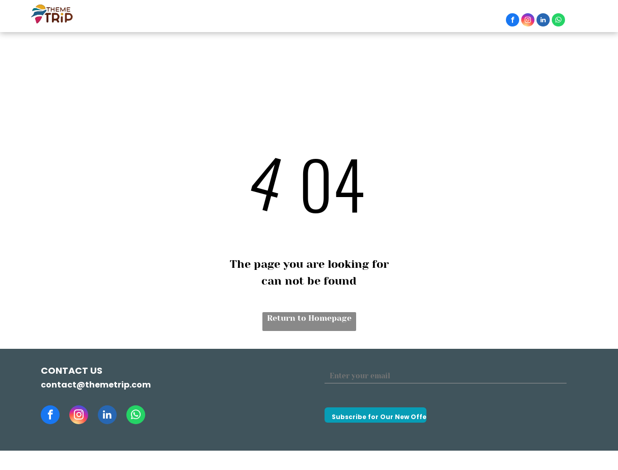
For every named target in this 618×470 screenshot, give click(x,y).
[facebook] (512, 21)
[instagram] (527, 21)
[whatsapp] (558, 21)
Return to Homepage (309, 318)
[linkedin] (543, 21)
